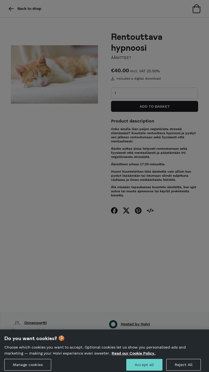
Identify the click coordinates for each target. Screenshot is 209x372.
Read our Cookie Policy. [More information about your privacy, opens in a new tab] (133, 355)
